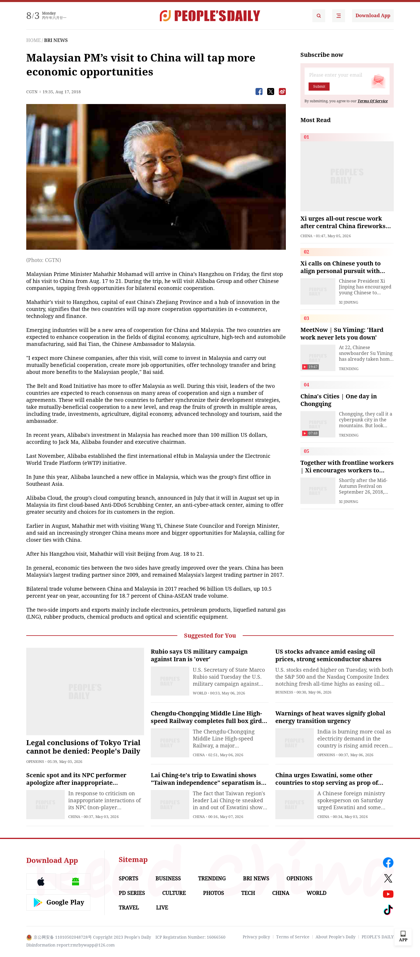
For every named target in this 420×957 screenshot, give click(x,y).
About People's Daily (336, 937)
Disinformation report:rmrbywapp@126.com (70, 945)
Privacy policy (256, 937)
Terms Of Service (373, 101)
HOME (33, 40)
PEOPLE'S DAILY (378, 937)
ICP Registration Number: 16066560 (190, 937)
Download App (373, 15)
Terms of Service (292, 937)
